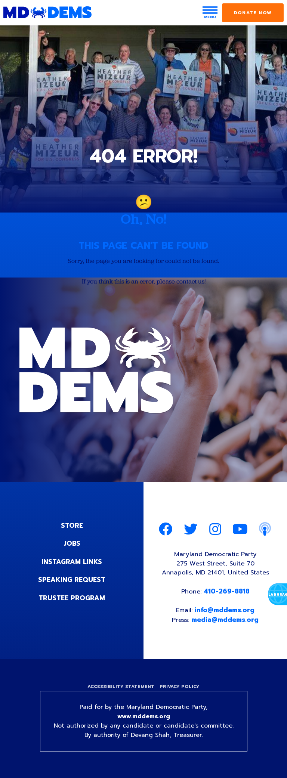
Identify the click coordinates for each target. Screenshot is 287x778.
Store (72, 526)
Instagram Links (71, 562)
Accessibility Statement (120, 689)
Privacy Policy (180, 689)
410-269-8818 (227, 593)
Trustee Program (72, 598)
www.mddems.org (143, 719)
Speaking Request (72, 580)
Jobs (71, 544)
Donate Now (253, 12)
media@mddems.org (225, 621)
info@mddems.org (225, 612)
